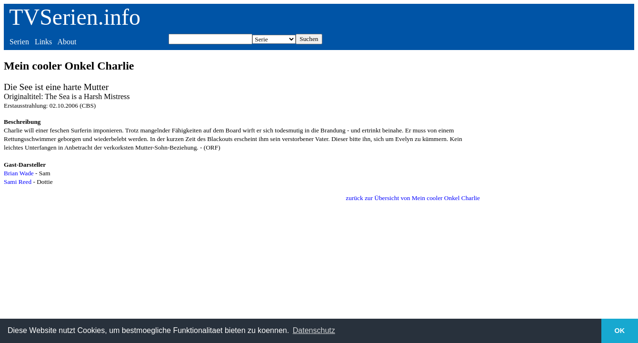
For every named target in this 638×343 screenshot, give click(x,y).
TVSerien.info (74, 17)
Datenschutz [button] (314, 330)
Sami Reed (17, 181)
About (66, 42)
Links (43, 42)
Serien (19, 42)
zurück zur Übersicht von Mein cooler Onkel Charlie (413, 198)
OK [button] (620, 330)
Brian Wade (19, 173)
